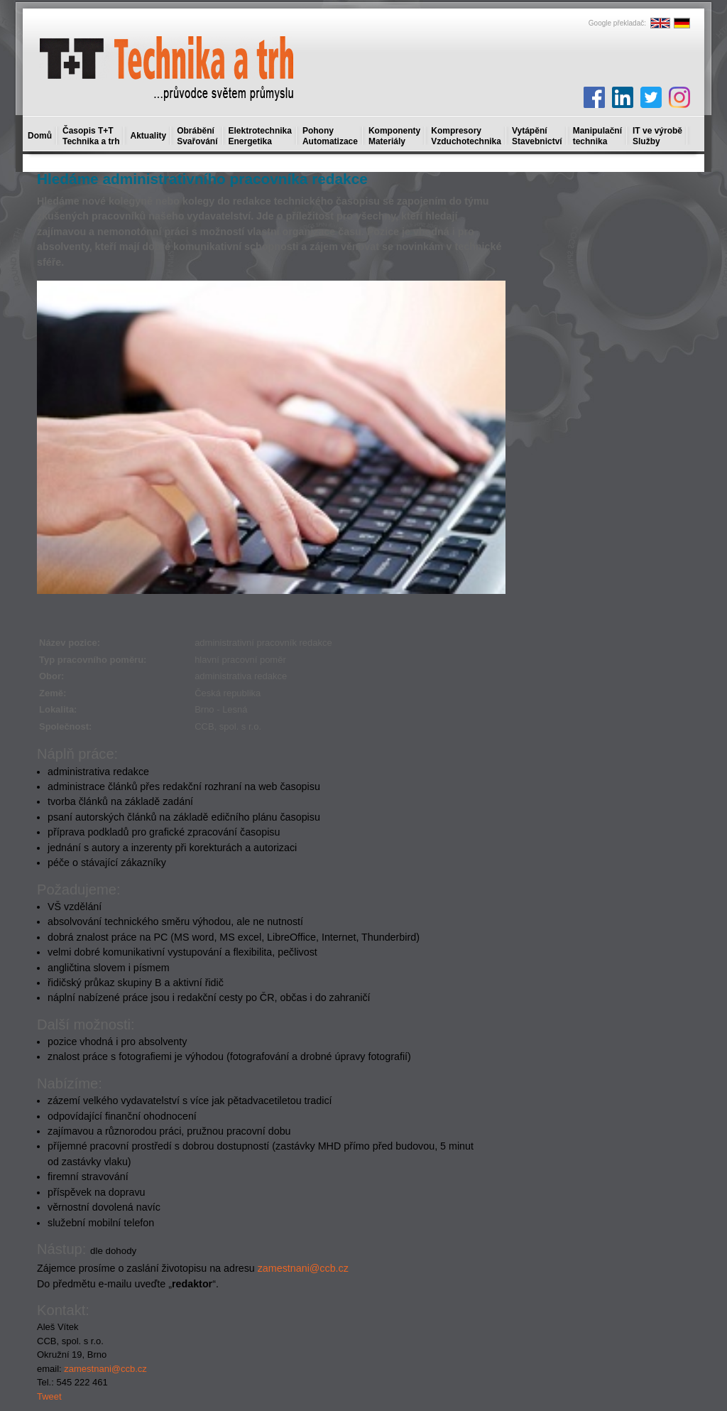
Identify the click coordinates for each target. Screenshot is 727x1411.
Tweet (49, 1396)
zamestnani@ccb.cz (303, 1268)
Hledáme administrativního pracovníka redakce (202, 179)
